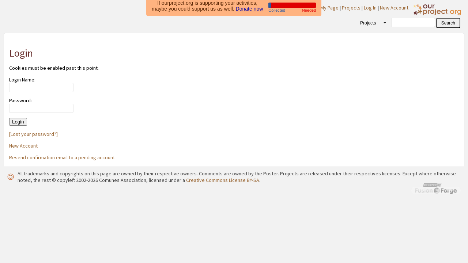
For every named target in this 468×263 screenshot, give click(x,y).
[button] (448, 23)
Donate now (249, 8)
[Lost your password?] (33, 134)
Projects (351, 7)
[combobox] (370, 22)
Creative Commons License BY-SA (222, 180)
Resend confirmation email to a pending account (62, 157)
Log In (370, 7)
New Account (394, 7)
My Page (329, 7)
